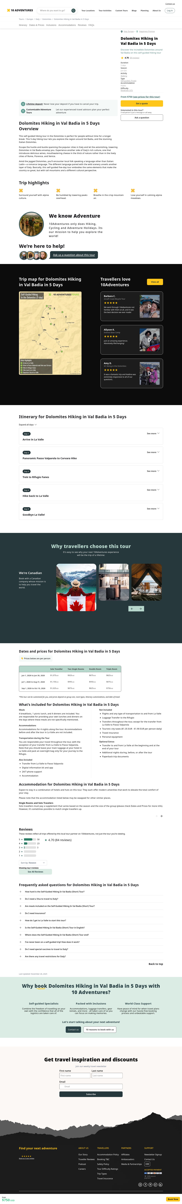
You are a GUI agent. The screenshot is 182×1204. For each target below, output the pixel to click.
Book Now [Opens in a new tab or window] (173, 1199)
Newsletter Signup (153, 1154)
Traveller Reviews (86, 1159)
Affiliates (125, 1154)
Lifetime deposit (34, 104)
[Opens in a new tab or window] (26, 1157)
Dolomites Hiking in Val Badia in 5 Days (71, 19)
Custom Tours (122, 10)
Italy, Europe (129, 32)
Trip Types (102, 1173)
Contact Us (149, 1159)
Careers (82, 1169)
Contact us (170, 4)
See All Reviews (35, 871)
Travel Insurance (105, 1178)
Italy (38, 19)
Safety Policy (103, 1164)
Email (62, 1081)
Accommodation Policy (108, 1154)
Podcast (82, 1164)
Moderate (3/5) (127, 90)
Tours (21, 19)
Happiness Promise (147, 32)
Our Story (83, 1154)
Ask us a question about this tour (74, 255)
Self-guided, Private (128, 81)
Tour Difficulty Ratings (107, 1169)
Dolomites (46, 19)
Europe (30, 19)
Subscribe (91, 1094)
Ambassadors (127, 1159)
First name (65, 1070)
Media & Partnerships (131, 1164)
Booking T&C (103, 1159)
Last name (97, 1070)
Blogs (134, 10)
